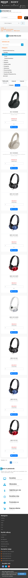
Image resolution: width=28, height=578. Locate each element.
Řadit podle (5, 81)
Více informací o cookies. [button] (7, 576)
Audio (2, 522)
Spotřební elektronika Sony (8, 50)
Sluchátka (9, 30)
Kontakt (2, 537)
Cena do (22, 81)
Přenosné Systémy (7, 70)
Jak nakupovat (5, 5)
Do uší (5, 56)
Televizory (6, 60)
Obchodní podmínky (5, 544)
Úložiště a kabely (7, 64)
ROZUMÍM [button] (22, 573)
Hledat (19, 17)
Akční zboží (5, 76)
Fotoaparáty (6, 66)
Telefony (2, 518)
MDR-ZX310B (14, 358)
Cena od (14, 81)
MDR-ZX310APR (14, 276)
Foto (2, 527)
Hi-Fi (2, 529)
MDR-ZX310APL (14, 235)
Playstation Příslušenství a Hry (10, 74)
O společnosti (3, 534)
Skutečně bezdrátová (8, 58)
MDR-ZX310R (14, 440)
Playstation (6, 62)
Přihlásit (22, 5)
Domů (2, 28)
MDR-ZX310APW (14, 317)
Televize (2, 520)
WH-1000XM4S (14, 153)
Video (2, 525)
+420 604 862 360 (14, 5)
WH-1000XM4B (14, 112)
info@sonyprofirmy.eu (6, 558)
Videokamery (6, 68)
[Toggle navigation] (22, 23)
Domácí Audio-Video (8, 72)
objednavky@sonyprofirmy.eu (7, 560)
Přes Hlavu (17, 30)
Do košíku (14, 127)
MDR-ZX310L (14, 399)
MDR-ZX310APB (14, 194)
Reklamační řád (4, 546)
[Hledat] (9, 17)
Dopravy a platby (4, 541)
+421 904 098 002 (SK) (6, 556)
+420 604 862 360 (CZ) (6, 553)
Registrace (23, 7)
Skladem (11, 85)
